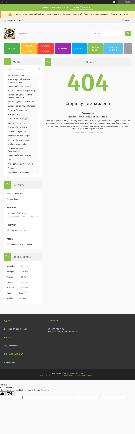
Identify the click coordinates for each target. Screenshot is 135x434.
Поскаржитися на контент (63, 375)
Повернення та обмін (113, 48)
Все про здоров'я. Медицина (21, 102)
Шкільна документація (18, 131)
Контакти (63, 49)
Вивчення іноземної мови (19, 155)
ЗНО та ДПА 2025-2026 (17, 127)
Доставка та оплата (45, 48)
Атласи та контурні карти (19, 136)
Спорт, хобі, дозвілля (17, 110)
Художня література (17, 75)
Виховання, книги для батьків (21, 106)
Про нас (79, 49)
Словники (12, 168)
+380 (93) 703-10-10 (81, 7)
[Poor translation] (10, 393)
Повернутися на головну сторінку (88, 132)
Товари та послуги (28, 48)
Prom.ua (80, 373)
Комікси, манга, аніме (17, 144)
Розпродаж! (13, 114)
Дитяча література (16, 123)
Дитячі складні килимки (18, 172)
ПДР (9, 160)
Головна (12, 49)
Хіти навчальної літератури (20, 164)
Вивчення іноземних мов (19, 86)
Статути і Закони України (19, 140)
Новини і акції (95, 48)
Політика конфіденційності (85, 375)
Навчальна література (18, 119)
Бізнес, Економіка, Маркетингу (21, 90)
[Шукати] (128, 33)
